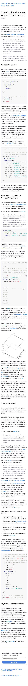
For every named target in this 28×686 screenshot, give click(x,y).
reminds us (16, 431)
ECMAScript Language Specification (14, 34)
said (2, 372)
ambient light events (20, 521)
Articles (13, 3)
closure (7, 71)
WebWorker (9, 621)
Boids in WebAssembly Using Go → (11, 675)
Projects (18, 3)
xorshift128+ (4, 376)
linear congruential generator (18, 204)
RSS (12, 6)
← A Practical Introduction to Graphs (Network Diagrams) (11, 669)
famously (3, 491)
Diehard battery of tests (20, 314)
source (9, 460)
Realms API (4, 630)
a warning (22, 211)
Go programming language (18, 115)
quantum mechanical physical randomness (13, 480)
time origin (17, 508)
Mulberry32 (6, 367)
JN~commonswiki (10, 641)
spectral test (4, 325)
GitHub (3, 6)
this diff (22, 378)
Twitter (8, 6)
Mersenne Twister (17, 369)
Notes (23, 3)
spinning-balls (10, 143)
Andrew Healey (5, 3)
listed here (12, 535)
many (8, 308)
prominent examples (17, 483)
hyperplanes (13, 328)
